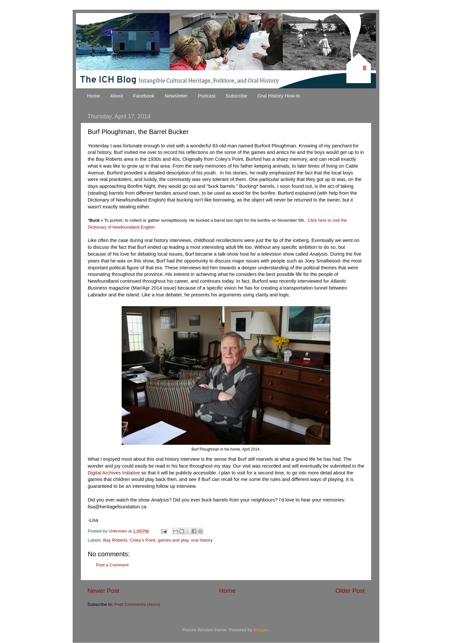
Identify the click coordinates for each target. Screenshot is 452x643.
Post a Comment (112, 564)
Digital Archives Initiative (114, 472)
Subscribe (237, 95)
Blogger (260, 629)
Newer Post (103, 590)
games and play (173, 540)
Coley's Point (142, 540)
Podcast (207, 95)
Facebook (144, 95)
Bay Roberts (115, 540)
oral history (202, 540)
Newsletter (176, 95)
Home (93, 95)
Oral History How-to (279, 95)
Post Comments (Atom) (137, 604)
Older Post (350, 590)
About (116, 95)
